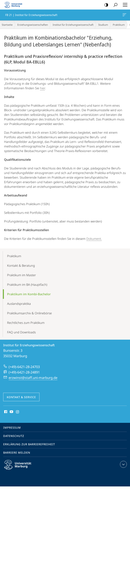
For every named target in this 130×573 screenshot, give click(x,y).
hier (42, 88)
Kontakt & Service (21, 397)
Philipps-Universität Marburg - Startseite (14, 4)
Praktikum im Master (21, 275)
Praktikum (119, 24)
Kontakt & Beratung (21, 265)
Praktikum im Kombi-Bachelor (29, 294)
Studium (103, 24)
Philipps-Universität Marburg (20, 468)
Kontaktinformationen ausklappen (123, 464)
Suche (114, 5)
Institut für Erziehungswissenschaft (73, 24)
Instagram (18, 412)
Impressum (12, 427)
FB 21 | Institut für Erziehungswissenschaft (124, 15)
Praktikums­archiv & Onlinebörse (29, 313)
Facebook (5, 412)
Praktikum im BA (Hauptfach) (27, 285)
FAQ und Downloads (21, 332)
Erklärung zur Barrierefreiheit (29, 444)
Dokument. (94, 239)
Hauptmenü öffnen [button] (124, 5)
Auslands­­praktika (19, 304)
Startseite (7, 24)
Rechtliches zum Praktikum (26, 323)
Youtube (11, 412)
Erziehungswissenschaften (32, 24)
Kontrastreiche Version (105, 5)
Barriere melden (16, 452)
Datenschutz (13, 436)
